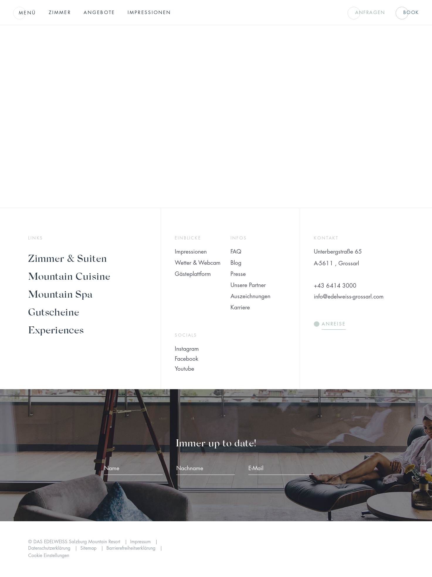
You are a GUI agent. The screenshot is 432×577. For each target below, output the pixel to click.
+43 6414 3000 (335, 285)
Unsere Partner (248, 285)
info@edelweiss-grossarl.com (348, 296)
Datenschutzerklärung (50, 548)
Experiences (56, 329)
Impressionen (149, 12)
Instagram (187, 349)
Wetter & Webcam (198, 263)
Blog (236, 263)
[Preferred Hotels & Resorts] (323, 549)
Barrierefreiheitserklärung (131, 548)
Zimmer (60, 12)
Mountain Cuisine (69, 276)
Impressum (141, 541)
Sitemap (89, 548)
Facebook (186, 359)
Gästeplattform (193, 274)
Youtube (184, 369)
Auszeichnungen (250, 296)
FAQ (236, 251)
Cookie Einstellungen (48, 555)
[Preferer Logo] (381, 549)
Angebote (99, 12)
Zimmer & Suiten (67, 258)
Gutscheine (53, 312)
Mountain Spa (60, 294)
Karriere (240, 307)
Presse (238, 274)
